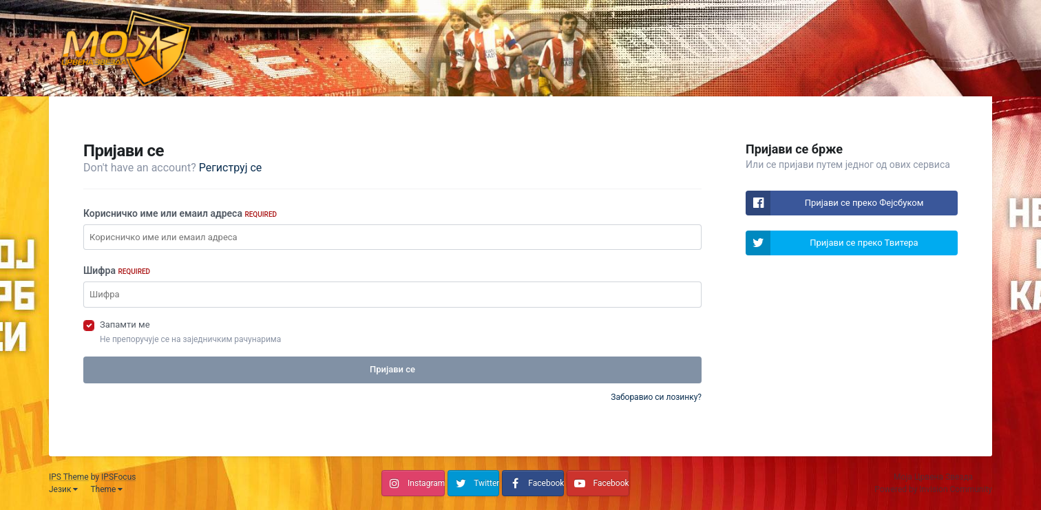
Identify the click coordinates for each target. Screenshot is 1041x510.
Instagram (426, 483)
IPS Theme (69, 477)
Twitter (486, 483)
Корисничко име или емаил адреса (180, 213)
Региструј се (230, 167)
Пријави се (392, 369)
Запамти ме (125, 324)
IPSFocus (118, 477)
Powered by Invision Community (933, 489)
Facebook (546, 483)
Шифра (116, 270)
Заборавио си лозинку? (656, 397)
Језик (63, 489)
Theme (106, 489)
